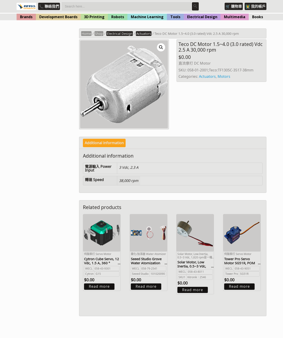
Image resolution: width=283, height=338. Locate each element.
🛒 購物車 (234, 6)
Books (257, 16)
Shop (99, 33)
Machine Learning (147, 16)
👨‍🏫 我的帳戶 (256, 6)
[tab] (104, 143)
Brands (26, 16)
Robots (117, 16)
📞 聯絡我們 (49, 6)
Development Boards (58, 16)
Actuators (143, 33)
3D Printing (94, 16)
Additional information (104, 142)
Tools (175, 16)
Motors (224, 76)
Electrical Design (202, 16)
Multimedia (234, 16)
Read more (99, 286)
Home (86, 33)
